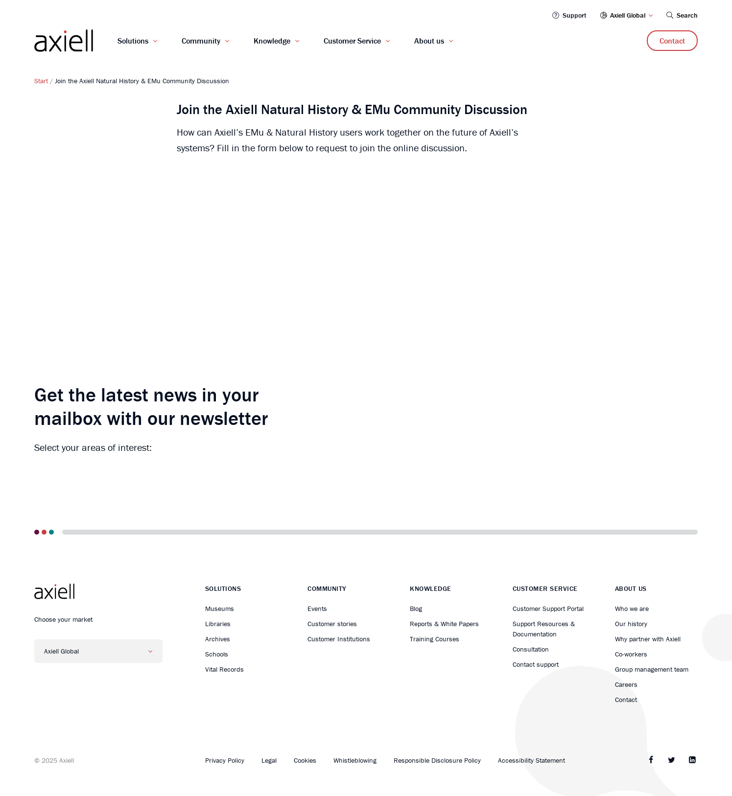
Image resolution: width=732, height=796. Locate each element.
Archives (217, 638)
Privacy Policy (224, 760)
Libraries (218, 623)
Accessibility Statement (531, 760)
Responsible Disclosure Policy (437, 760)
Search (681, 15)
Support (569, 15)
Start (41, 80)
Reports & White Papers (444, 623)
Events (317, 608)
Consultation (531, 649)
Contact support (536, 664)
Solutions (133, 41)
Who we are (632, 608)
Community (201, 41)
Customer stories (332, 623)
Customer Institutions (338, 638)
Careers (626, 684)
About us (429, 41)
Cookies (305, 760)
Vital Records (224, 669)
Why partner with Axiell (648, 638)
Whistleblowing (355, 760)
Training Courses (434, 638)
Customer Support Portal (548, 608)
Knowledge (272, 41)
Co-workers (631, 654)
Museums (219, 608)
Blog (416, 608)
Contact (672, 41)
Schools (216, 654)
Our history (631, 623)
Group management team (651, 669)
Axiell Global (626, 15)
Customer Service (352, 41)
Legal (269, 760)
